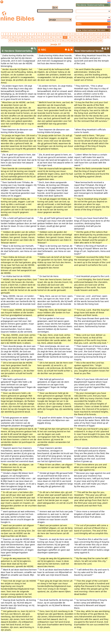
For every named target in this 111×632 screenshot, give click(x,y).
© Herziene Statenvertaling (17, 51)
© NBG (42, 49)
